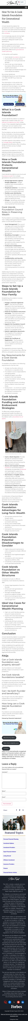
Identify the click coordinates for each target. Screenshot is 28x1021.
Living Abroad (7, 856)
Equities (7, 467)
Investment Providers (9, 847)
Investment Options (8, 843)
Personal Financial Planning (10, 839)
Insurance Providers (8, 864)
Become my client (9, 737)
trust (5, 31)
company (7, 33)
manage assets (7, 142)
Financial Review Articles (10, 872)
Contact (6, 748)
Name (4, 791)
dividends (23, 469)
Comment (5, 772)
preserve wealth (8, 176)
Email (4, 797)
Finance (5, 868)
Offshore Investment (9, 860)
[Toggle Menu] (26, 7)
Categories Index (14, 1019)
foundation (16, 57)
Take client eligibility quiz (11, 743)
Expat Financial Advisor (9, 851)
